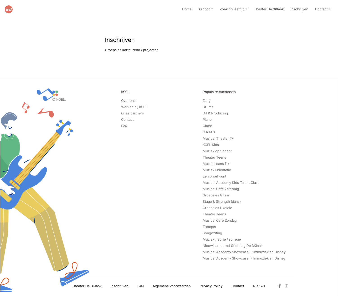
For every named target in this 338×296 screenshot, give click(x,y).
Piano (207, 119)
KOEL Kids (211, 145)
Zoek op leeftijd (232, 9)
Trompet (209, 227)
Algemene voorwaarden (172, 286)
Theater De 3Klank (269, 9)
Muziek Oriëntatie (217, 170)
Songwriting (212, 233)
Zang (207, 100)
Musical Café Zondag (220, 220)
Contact (321, 9)
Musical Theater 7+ (218, 138)
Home (187, 9)
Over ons (128, 100)
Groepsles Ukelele (217, 208)
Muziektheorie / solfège (222, 239)
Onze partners (132, 113)
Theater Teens (214, 157)
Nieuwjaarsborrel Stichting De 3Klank (233, 246)
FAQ (124, 126)
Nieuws (259, 286)
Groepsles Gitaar (216, 195)
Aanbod (204, 9)
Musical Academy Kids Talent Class (231, 182)
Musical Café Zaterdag (221, 189)
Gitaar (207, 126)
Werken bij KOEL (134, 107)
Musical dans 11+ (216, 164)
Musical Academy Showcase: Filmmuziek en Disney (244, 252)
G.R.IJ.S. (209, 132)
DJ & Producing (215, 113)
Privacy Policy (211, 286)
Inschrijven (299, 9)
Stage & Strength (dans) (222, 201)
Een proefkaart (214, 176)
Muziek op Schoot (217, 151)
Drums (208, 107)
